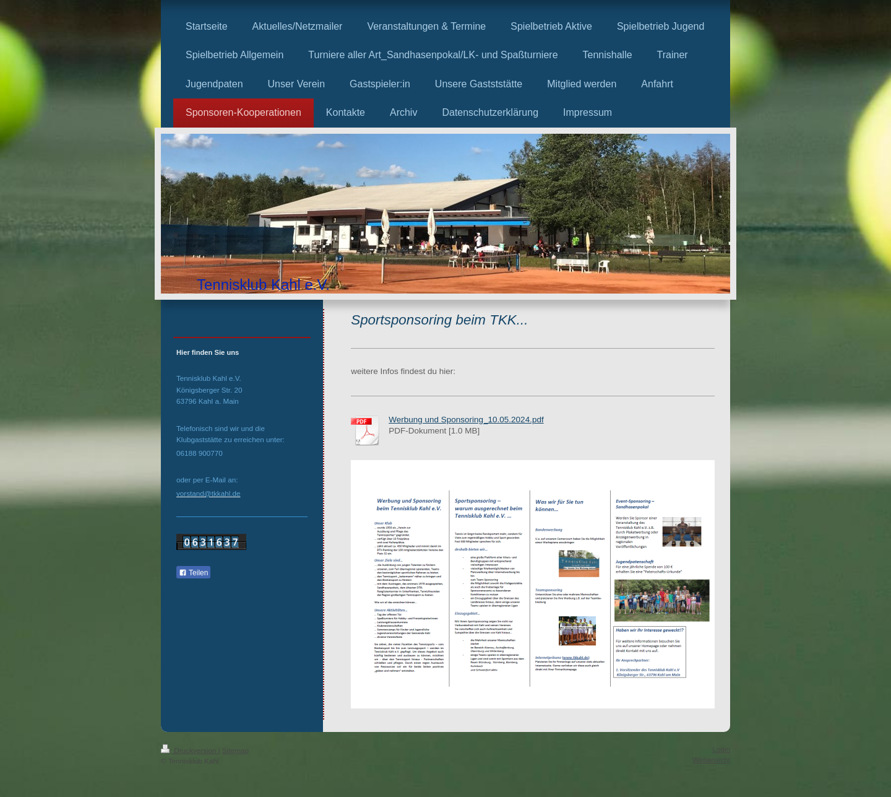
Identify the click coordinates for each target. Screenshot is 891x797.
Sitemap (235, 750)
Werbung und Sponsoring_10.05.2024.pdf (466, 419)
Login (721, 749)
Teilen (193, 572)
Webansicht (711, 760)
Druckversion (189, 750)
